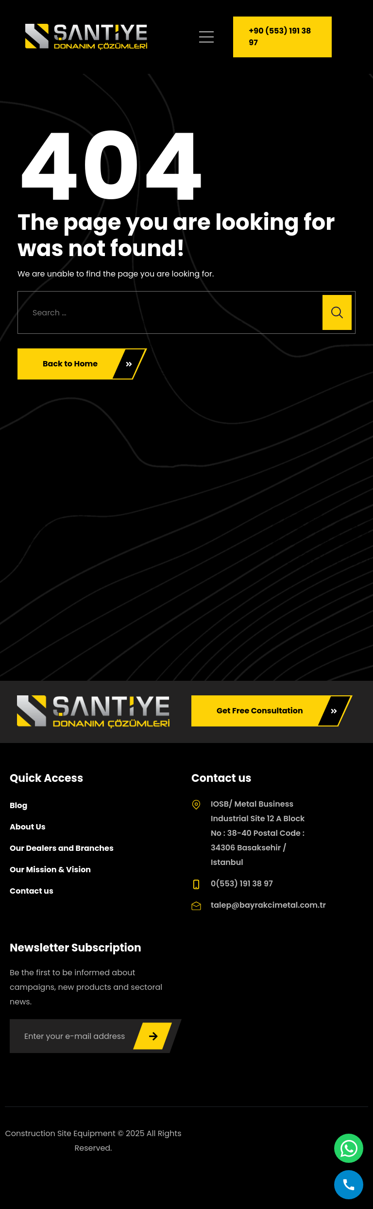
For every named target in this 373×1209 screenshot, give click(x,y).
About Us (28, 826)
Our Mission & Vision (50, 869)
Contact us (31, 891)
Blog (18, 805)
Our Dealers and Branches (62, 848)
